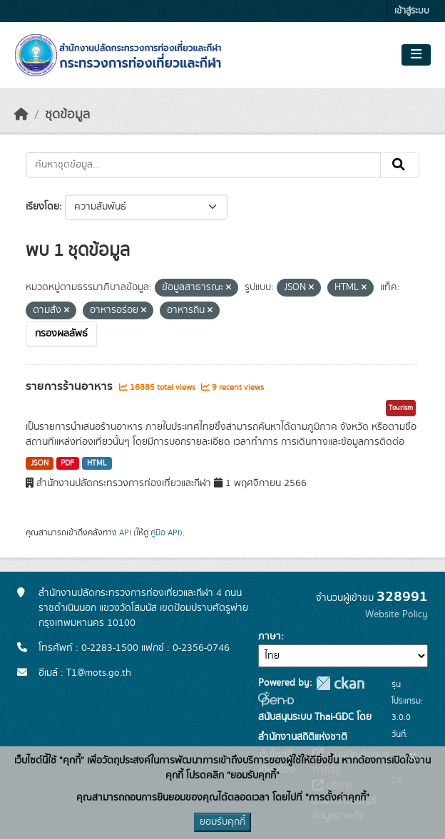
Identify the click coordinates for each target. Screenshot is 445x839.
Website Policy (396, 614)
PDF (67, 463)
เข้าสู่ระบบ (411, 11)
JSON (39, 463)
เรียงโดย (42, 207)
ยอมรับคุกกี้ (222, 822)
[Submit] (399, 164)
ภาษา (269, 636)
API (125, 532)
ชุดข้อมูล (67, 114)
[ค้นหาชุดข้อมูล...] (203, 164)
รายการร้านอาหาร (71, 386)
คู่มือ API (165, 532)
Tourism (401, 408)
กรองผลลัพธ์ (61, 333)
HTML (97, 463)
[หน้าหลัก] (21, 114)
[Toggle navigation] (416, 55)
